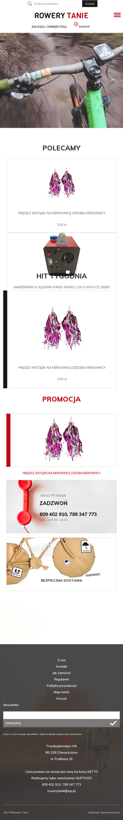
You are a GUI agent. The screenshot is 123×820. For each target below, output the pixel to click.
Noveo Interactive (110, 812)
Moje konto (61, 692)
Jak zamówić (61, 673)
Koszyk (61, 699)
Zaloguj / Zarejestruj (45, 27)
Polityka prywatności (62, 686)
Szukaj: (30, 3)
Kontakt (61, 667)
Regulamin (61, 679)
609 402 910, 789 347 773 (68, 514)
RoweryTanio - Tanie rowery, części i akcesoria (61, 15)
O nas (61, 660)
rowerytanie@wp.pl (61, 791)
